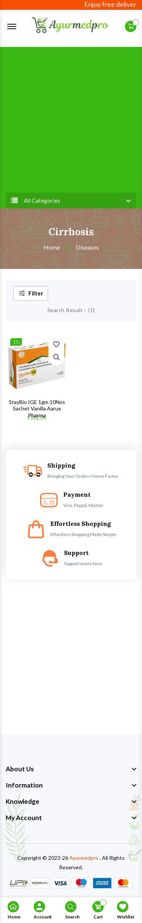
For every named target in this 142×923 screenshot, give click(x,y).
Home (52, 247)
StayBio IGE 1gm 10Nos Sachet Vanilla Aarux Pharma (37, 408)
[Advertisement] (71, 118)
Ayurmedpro (83, 858)
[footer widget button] (71, 769)
